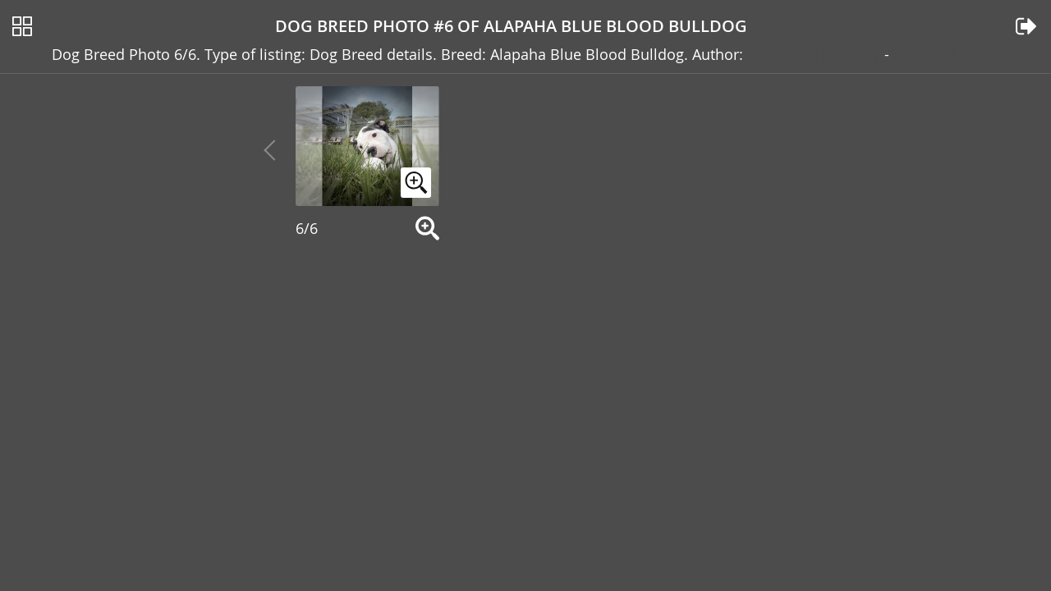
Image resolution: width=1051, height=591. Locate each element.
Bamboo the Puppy (813, 50)
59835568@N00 (946, 50)
